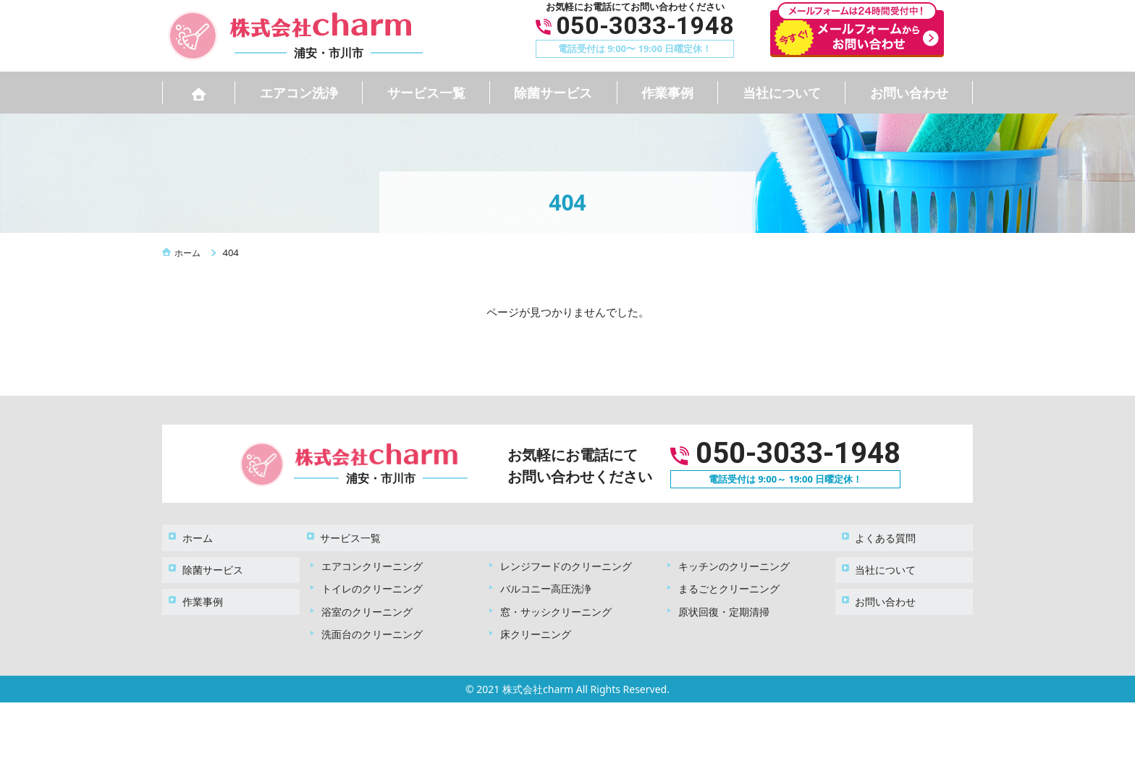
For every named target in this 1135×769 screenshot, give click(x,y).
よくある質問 (880, 533)
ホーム (192, 533)
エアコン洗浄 (299, 92)
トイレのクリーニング (372, 580)
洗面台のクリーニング (372, 625)
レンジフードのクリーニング (566, 557)
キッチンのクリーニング (734, 557)
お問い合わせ (909, 92)
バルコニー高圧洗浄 (545, 580)
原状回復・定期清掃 (723, 602)
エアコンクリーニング (372, 557)
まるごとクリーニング (729, 580)
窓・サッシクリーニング (556, 602)
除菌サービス (553, 92)
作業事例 (667, 92)
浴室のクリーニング (367, 602)
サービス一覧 (426, 92)
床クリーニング (535, 625)
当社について (782, 92)
